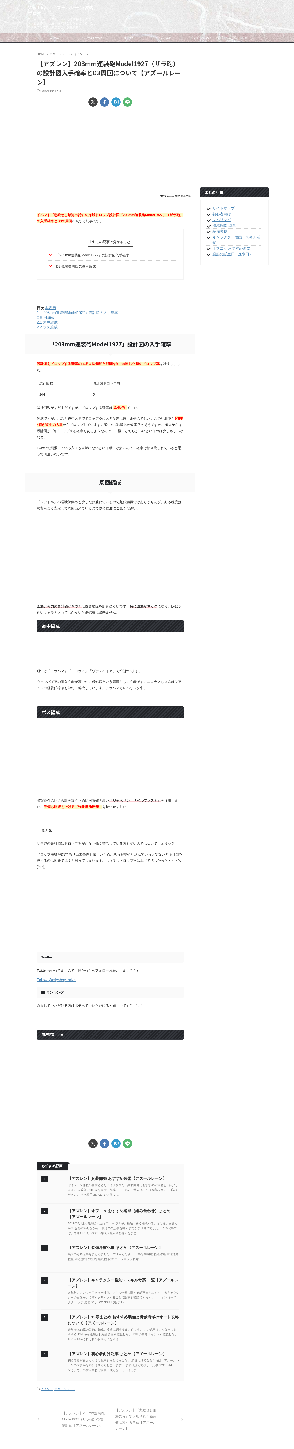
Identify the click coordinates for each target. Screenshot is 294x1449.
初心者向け (220, 214)
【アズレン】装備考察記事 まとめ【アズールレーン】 (112, 1248)
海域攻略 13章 (222, 226)
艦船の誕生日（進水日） (230, 249)
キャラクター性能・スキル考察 (234, 237)
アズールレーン (64, 1388)
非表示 (50, 308)
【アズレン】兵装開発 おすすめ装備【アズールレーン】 (114, 1179)
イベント (47, 1388)
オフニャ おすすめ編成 (229, 243)
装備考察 (218, 231)
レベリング (220, 220)
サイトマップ (222, 208)
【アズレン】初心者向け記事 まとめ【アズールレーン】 (114, 1354)
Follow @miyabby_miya (56, 980)
